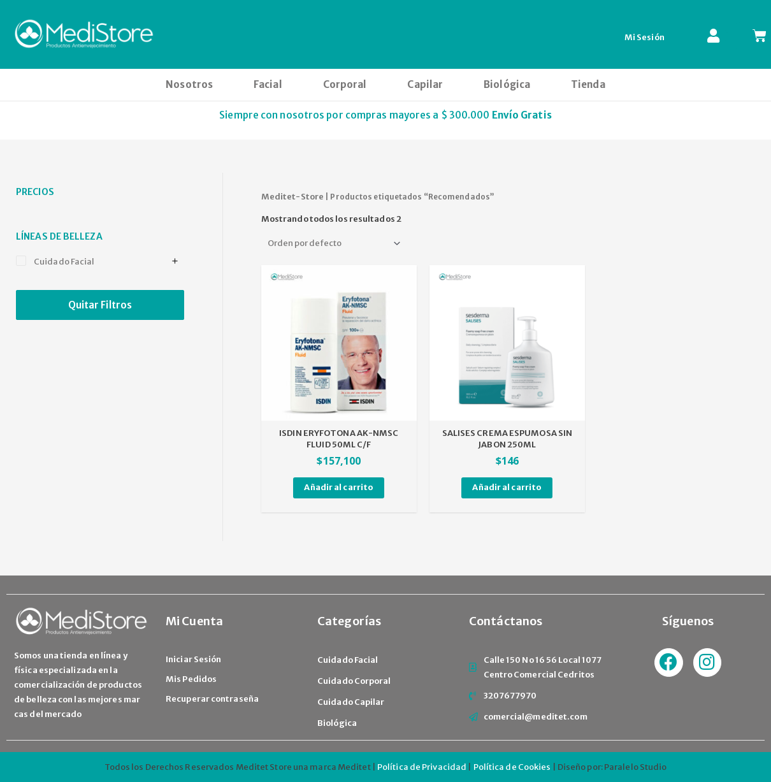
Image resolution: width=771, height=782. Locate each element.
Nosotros (189, 84)
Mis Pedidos (191, 679)
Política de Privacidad (421, 767)
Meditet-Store (292, 196)
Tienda (588, 84)
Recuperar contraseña (212, 698)
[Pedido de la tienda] (332, 243)
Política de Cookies (512, 767)
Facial (268, 84)
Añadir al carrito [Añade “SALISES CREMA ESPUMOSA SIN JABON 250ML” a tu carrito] (507, 487)
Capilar (425, 84)
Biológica (507, 84)
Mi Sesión (644, 37)
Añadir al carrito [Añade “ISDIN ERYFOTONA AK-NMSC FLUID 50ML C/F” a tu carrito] (338, 487)
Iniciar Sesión (193, 659)
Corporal (345, 84)
